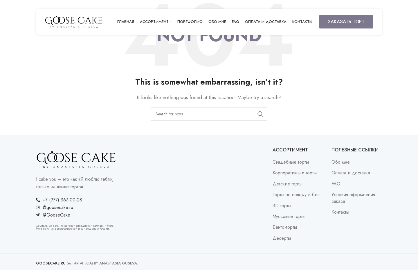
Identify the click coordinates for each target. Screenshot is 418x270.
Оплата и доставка (350, 173)
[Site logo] (74, 21)
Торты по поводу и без (296, 195)
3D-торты (282, 206)
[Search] (209, 114)
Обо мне (340, 162)
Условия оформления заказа (353, 198)
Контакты (340, 212)
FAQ (335, 184)
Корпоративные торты (295, 173)
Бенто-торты (285, 227)
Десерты (282, 238)
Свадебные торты (291, 162)
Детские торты (287, 184)
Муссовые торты (289, 216)
